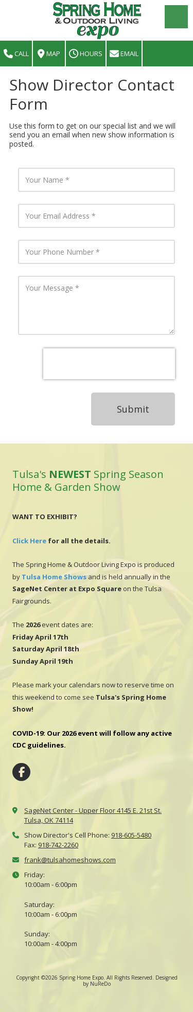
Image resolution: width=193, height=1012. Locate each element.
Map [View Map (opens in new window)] (49, 54)
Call (16, 54)
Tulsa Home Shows (54, 576)
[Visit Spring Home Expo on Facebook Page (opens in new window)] (21, 772)
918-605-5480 (131, 835)
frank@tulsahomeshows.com (70, 859)
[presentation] (109, 363)
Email (124, 54)
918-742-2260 (58, 844)
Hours (85, 54)
